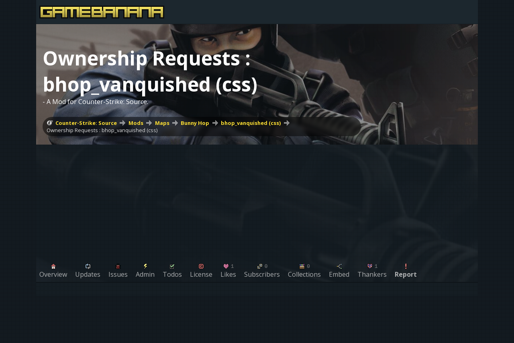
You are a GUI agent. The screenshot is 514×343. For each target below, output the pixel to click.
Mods (135, 123)
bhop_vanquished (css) (251, 123)
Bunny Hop (195, 123)
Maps (162, 123)
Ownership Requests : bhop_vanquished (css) (102, 130)
